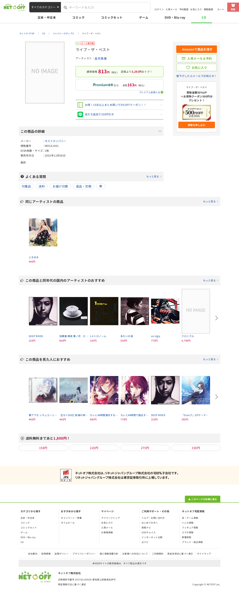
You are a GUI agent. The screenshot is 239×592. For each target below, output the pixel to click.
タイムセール (68, 522)
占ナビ (145, 542)
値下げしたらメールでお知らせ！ (196, 76)
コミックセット (111, 17)
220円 (94, 448)
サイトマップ (204, 553)
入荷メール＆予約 (199, 58)
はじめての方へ (150, 522)
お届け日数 (60, 186)
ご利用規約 (157, 553)
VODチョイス (149, 532)
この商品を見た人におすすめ (121, 359)
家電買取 (186, 537)
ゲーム (143, 17)
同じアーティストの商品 (121, 201)
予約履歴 (184, 9)
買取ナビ (146, 527)
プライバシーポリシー (84, 553)
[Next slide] (216, 317)
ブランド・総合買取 (192, 542)
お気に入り (196, 9)
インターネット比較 (152, 537)
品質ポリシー (62, 553)
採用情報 (46, 553)
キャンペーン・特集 (71, 517)
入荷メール (171, 9)
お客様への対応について (135, 553)
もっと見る (152, 176)
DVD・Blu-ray (175, 17)
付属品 (26, 186)
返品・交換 (83, 186)
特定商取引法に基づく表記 (72, 584)
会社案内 (32, 553)
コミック (78, 17)
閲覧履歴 (208, 9)
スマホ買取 (187, 532)
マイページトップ (110, 517)
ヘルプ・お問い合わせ (153, 517)
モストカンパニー (55, 141)
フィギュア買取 (190, 527)
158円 (43, 448)
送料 (42, 186)
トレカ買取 (187, 522)
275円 (145, 448)
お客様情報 (107, 532)
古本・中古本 (47, 17)
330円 (196, 448)
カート (220, 9)
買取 (233, 9)
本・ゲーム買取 (190, 517)
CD (204, 17)
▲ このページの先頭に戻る (202, 499)
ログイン (159, 9)
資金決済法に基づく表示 (180, 553)
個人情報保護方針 (109, 553)
